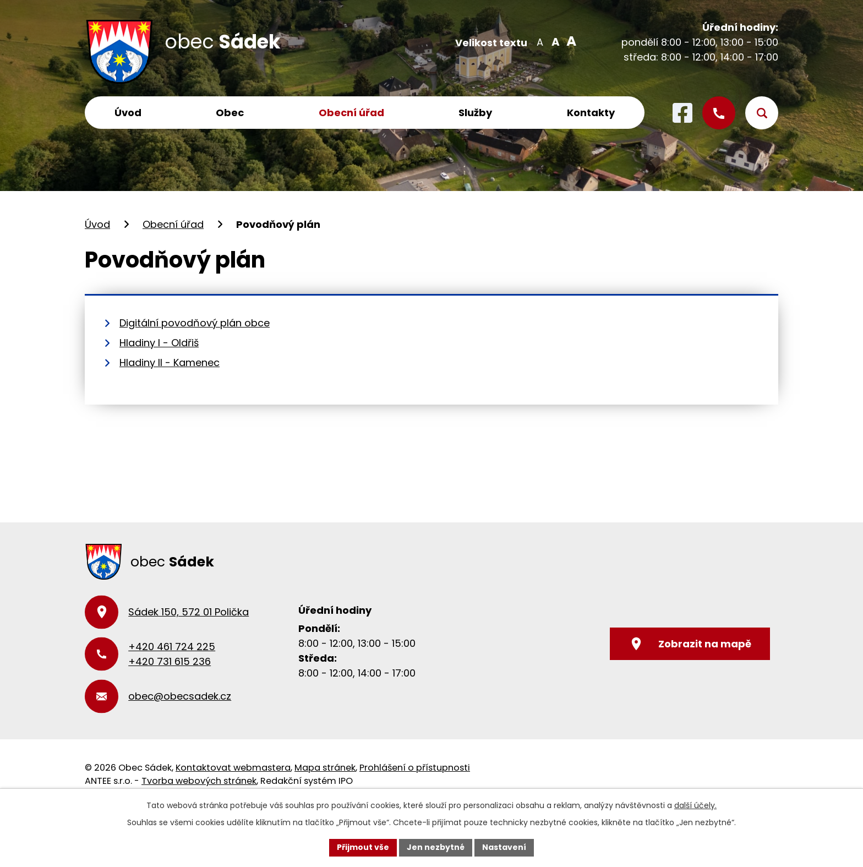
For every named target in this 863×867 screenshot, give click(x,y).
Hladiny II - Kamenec (169, 362)
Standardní (554, 41)
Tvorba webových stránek (198, 781)
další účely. (695, 805)
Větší (569, 41)
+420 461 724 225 (171, 646)
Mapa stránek (325, 767)
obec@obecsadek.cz (179, 696)
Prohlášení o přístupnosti (414, 767)
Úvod (127, 112)
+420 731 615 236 (169, 661)
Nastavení (504, 847)
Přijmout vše (363, 847)
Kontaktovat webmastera (233, 767)
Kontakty (591, 112)
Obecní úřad (351, 112)
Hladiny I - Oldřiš (159, 343)
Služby (475, 112)
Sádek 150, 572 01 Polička (188, 612)
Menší (539, 41)
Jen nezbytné (436, 847)
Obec (230, 112)
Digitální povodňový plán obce (194, 323)
